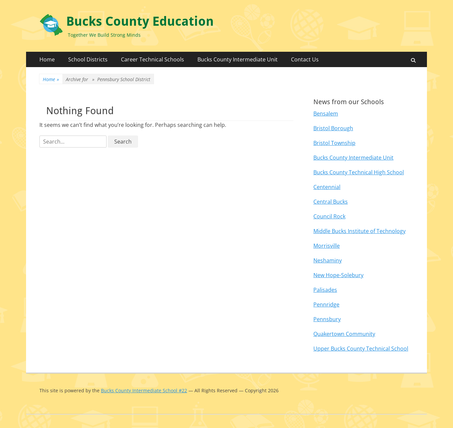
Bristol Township (334, 143)
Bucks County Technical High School (358, 172)
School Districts (88, 59)
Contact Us (305, 59)
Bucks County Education (140, 21)
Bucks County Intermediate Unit (237, 59)
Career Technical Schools (152, 59)
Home (47, 59)
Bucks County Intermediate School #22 (144, 390)
